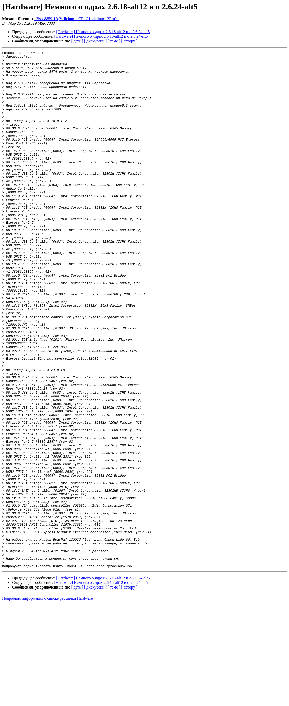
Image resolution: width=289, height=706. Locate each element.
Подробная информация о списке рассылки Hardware (47, 701)
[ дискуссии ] (95, 41)
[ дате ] (77, 41)
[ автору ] (129, 41)
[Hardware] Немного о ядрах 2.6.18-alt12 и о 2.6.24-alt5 (103, 32)
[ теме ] (114, 41)
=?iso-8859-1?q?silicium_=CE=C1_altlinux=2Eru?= (76, 19)
